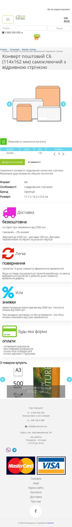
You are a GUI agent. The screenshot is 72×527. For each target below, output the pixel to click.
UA (66, 18)
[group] (36, 382)
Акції (36, 483)
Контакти (36, 492)
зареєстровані (62, 9)
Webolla (50, 523)
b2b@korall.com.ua (38, 426)
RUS (67, 21)
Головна (36, 478)
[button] (63, 104)
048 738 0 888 (37, 420)
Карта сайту (36, 487)
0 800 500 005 (14, 32)
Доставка (36, 496)
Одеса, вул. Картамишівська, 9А (36, 432)
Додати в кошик (12, 162)
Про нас (36, 501)
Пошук (59, 28)
